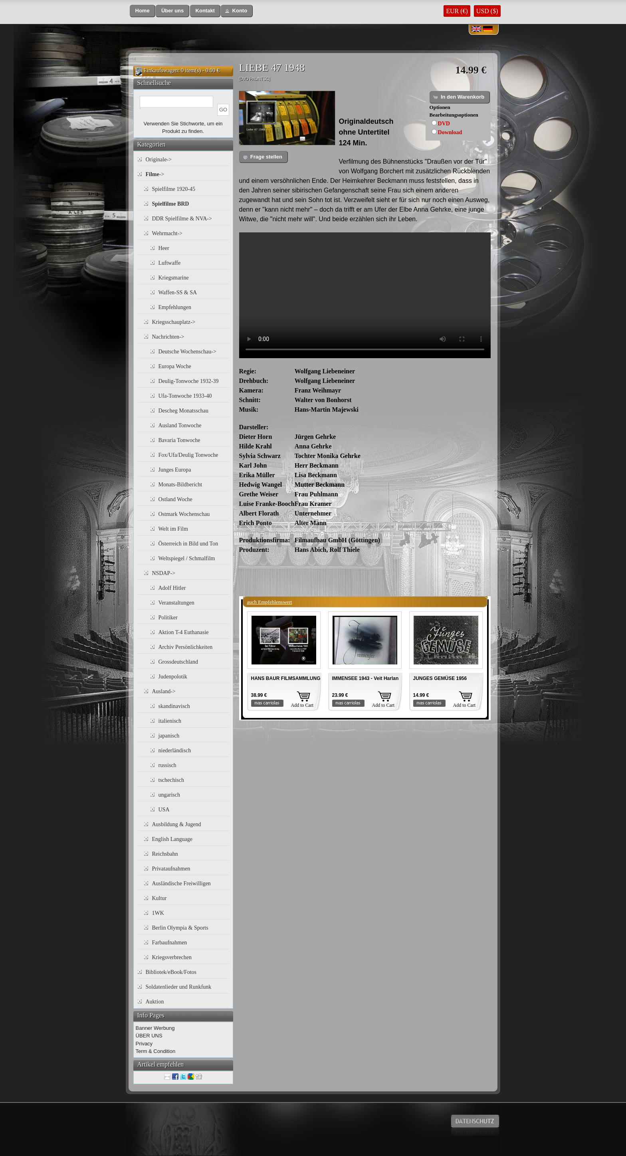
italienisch (170, 721)
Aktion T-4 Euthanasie (183, 632)
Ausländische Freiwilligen (181, 883)
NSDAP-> (163, 573)
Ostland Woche (175, 499)
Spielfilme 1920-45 (174, 189)
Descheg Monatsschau (183, 411)
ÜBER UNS (149, 1036)
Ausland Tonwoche (180, 425)
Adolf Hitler (172, 588)
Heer (163, 248)
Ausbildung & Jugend (176, 824)
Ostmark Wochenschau (184, 514)
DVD (444, 124)
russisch (167, 765)
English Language (172, 839)
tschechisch (171, 780)
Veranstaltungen (176, 603)
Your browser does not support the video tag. (365, 295)
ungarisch (169, 795)
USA (164, 810)
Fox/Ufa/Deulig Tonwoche (188, 455)
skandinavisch (174, 706)
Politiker (168, 618)
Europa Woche (174, 366)
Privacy (144, 1044)
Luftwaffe (169, 263)
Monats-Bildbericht (180, 485)
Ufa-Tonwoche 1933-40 (185, 396)
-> (155, 174)
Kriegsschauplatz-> (174, 322)
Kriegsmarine (173, 278)
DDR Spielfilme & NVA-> (182, 219)
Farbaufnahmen (169, 943)
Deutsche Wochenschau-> (187, 352)
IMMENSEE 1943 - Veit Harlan (365, 678)
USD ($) (487, 11)
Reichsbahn (165, 854)
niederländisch (174, 750)
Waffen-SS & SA (177, 292)
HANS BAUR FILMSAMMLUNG (286, 678)
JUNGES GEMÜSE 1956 (440, 678)
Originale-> (159, 160)
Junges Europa (174, 470)
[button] (142, 11)
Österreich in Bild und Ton (188, 544)
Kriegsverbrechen (172, 957)
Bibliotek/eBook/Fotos (171, 972)
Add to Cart (302, 705)
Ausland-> (164, 691)
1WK (158, 913)
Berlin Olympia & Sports (180, 928)
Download (450, 132)
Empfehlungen (174, 307)
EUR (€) (457, 11)
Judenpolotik (172, 677)
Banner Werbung (155, 1028)
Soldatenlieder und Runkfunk (179, 987)
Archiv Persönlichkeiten (185, 647)
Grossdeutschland (178, 662)
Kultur (159, 898)
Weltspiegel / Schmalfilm (186, 558)
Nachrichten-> (168, 337)
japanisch (169, 736)
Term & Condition (156, 1051)
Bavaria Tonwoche (179, 440)
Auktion (155, 1002)
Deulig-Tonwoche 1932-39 (188, 381)
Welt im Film (173, 529)
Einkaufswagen (161, 70)
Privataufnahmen (171, 869)
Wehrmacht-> (167, 233)
